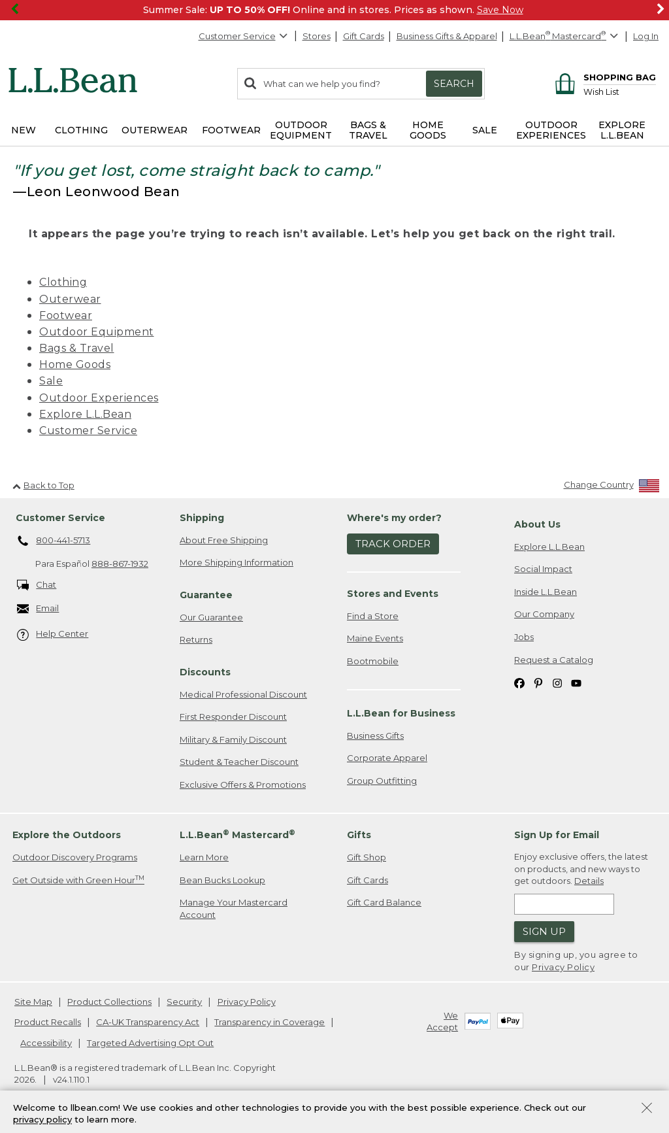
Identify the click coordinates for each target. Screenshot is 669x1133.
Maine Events (375, 638)
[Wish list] (619, 91)
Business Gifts (375, 735)
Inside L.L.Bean (545, 591)
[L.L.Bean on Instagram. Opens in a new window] (557, 682)
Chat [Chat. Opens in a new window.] (37, 585)
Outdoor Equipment (96, 332)
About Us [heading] (537, 524)
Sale (51, 381)
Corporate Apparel (387, 758)
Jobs (524, 637)
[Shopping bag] (603, 76)
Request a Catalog (553, 659)
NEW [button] (23, 130)
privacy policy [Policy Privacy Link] (42, 1120)
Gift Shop (366, 857)
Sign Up (544, 931)
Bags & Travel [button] (368, 130)
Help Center (53, 634)
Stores (316, 36)
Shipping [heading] (202, 518)
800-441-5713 (54, 541)
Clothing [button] (81, 130)
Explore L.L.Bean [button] (621, 130)
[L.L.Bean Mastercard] (565, 36)
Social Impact (543, 569)
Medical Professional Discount (243, 694)
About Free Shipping (224, 540)
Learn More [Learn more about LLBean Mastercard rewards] (204, 857)
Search (454, 84)
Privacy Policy (563, 967)
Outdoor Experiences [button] (551, 130)
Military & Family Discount (233, 739)
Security (184, 1001)
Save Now (500, 10)
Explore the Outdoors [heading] (66, 835)
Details (589, 880)
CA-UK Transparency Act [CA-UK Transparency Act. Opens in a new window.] (147, 1022)
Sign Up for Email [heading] (556, 835)
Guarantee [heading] (206, 595)
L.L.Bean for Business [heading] (401, 713)
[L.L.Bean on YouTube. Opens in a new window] (576, 682)
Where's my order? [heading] (394, 518)
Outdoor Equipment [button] (301, 130)
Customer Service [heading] (60, 518)
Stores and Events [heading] (392, 594)
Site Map (33, 1001)
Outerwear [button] (155, 130)
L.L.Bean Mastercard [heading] (237, 834)
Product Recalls (47, 1022)
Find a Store (373, 616)
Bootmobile (373, 661)
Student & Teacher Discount (239, 761)
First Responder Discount (233, 716)
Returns (196, 639)
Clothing (63, 282)
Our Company (544, 614)
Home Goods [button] (428, 130)
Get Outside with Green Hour (78, 879)
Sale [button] (484, 130)
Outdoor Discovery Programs (74, 857)
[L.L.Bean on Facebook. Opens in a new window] (519, 682)
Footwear (65, 315)
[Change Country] (612, 487)
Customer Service (244, 36)
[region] (334, 10)
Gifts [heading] (359, 835)
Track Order (393, 543)
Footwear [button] (231, 130)
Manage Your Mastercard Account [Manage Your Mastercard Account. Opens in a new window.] (233, 908)
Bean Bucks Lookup (222, 880)
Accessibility (46, 1043)
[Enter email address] (564, 904)
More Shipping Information (236, 562)
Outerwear (70, 299)
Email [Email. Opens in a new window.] (38, 609)
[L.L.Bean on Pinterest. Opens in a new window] (538, 682)
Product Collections (109, 1001)
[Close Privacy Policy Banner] (647, 1109)
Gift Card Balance (384, 902)
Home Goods (74, 364)
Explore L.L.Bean (85, 414)
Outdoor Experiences (99, 398)
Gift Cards (363, 36)
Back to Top (43, 485)
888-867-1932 (119, 563)
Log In (646, 36)
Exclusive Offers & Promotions (243, 784)
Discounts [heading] (205, 672)
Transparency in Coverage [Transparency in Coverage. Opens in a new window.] (269, 1022)
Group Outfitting (382, 780)
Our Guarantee (211, 617)
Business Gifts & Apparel (447, 36)
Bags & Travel (76, 348)
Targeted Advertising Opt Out (150, 1043)
